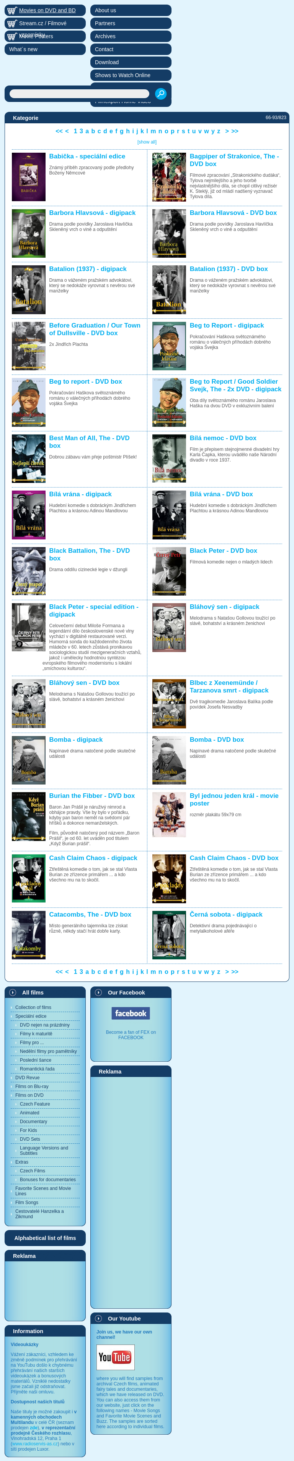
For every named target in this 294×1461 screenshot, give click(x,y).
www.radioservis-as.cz (35, 1443)
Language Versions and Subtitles (44, 1150)
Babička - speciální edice (87, 156)
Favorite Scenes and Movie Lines (43, 1191)
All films (33, 993)
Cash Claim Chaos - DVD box (234, 858)
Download (107, 62)
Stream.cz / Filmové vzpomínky (43, 24)
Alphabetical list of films (45, 1238)
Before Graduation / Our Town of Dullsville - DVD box (94, 329)
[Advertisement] (45, 1290)
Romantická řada (37, 1069)
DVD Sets (30, 1139)
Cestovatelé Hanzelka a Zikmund (39, 1214)
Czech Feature (35, 1104)
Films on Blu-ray (32, 1086)
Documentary (33, 1121)
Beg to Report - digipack (227, 325)
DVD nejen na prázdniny (45, 1025)
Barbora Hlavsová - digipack (92, 212)
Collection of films (33, 1007)
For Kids (28, 1130)
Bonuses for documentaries (48, 1179)
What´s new (23, 49)
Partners (105, 23)
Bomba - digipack (76, 739)
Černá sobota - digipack (226, 914)
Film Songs (26, 1202)
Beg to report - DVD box (85, 381)
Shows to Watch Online (122, 75)
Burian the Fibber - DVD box (92, 795)
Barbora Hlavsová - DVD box (233, 212)
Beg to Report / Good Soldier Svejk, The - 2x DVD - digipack (236, 385)
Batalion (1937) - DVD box (229, 269)
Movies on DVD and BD (47, 10)
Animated (29, 1113)
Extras (21, 1162)
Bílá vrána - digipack (80, 494)
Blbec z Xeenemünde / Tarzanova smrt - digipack (229, 686)
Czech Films (32, 1171)
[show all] (147, 142)
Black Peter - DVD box (223, 550)
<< (59, 131)
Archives (105, 36)
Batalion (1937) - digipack (88, 269)
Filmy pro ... (32, 1042)
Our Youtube (124, 1319)
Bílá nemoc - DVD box (223, 438)
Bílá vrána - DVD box (221, 494)
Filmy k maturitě (36, 1033)
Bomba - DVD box (217, 739)
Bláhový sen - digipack (225, 606)
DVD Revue (27, 1077)
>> (234, 131)
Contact (104, 49)
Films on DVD (29, 1095)
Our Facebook (126, 993)
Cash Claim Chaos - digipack (93, 858)
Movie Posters (36, 36)
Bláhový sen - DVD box (84, 682)
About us (105, 10)
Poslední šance (35, 1060)
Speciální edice (30, 1016)
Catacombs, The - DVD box (90, 914)
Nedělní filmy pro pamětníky (48, 1051)
